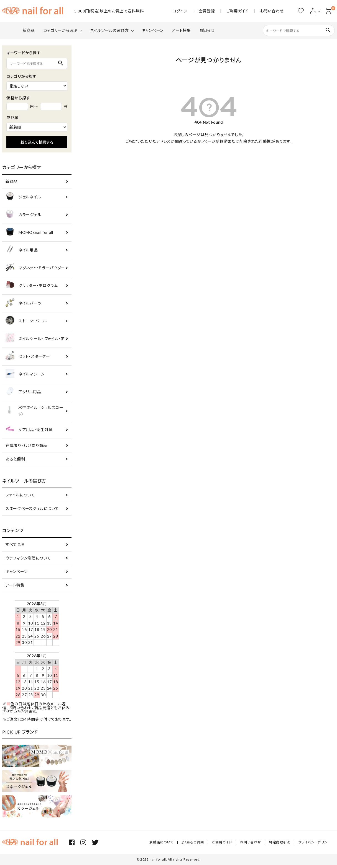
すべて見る (15, 544)
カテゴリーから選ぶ (60, 30)
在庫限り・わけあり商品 (26, 445)
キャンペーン (153, 30)
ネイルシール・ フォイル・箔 (35, 338)
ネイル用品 (22, 250)
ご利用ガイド (237, 11)
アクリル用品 (23, 392)
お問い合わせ (272, 11)
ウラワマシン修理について (28, 558)
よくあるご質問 (193, 842)
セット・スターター (28, 356)
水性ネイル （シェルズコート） (34, 410)
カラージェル (23, 214)
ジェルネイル (23, 197)
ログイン (179, 11)
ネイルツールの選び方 (109, 30)
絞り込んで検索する (37, 142)
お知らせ (207, 30)
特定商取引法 (279, 842)
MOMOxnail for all (29, 232)
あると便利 (15, 459)
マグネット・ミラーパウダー (35, 268)
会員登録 (207, 11)
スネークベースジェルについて (32, 508)
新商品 (29, 30)
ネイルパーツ (23, 303)
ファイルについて (20, 495)
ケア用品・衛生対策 (29, 429)
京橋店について (162, 842)
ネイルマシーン (25, 374)
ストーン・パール (26, 321)
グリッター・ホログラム (32, 285)
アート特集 (181, 30)
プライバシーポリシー (314, 842)
